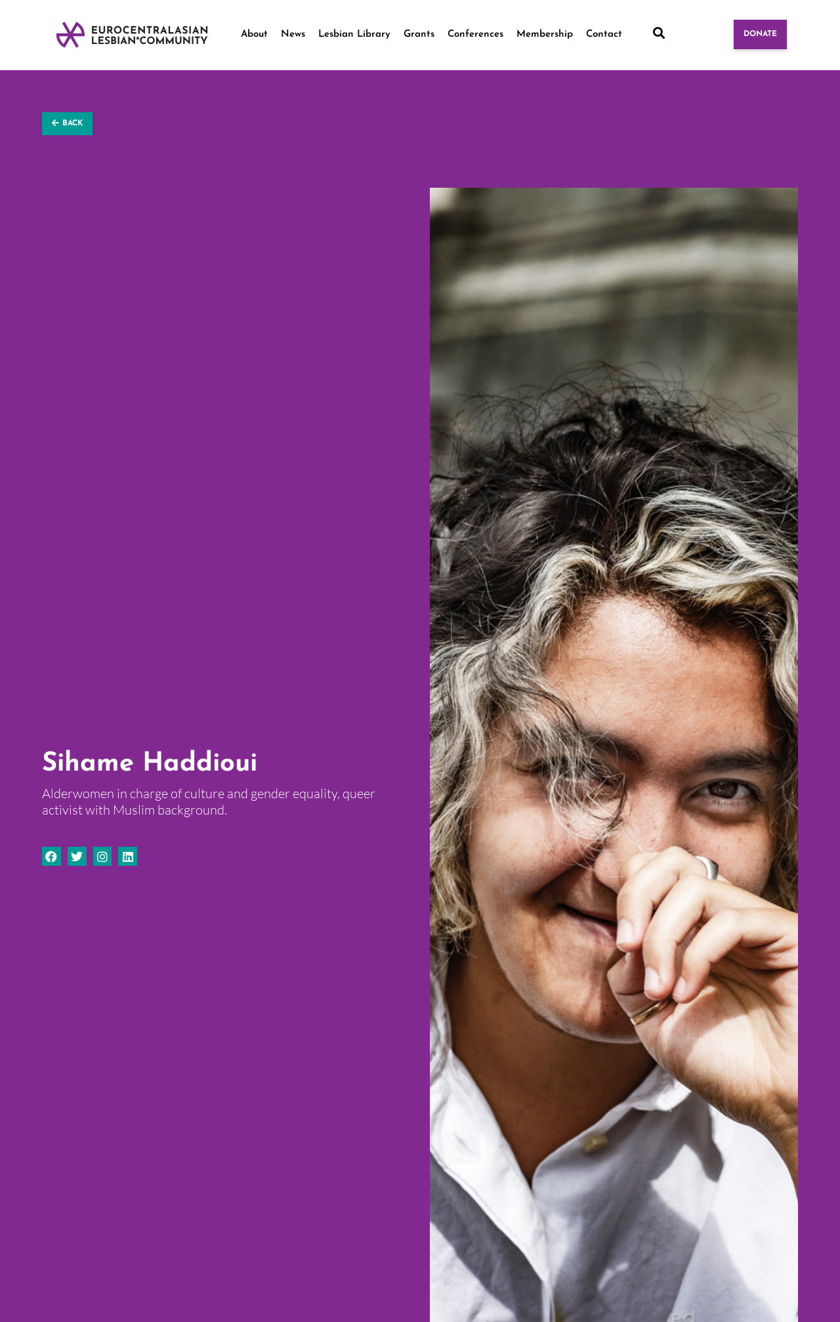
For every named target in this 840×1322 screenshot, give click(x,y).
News (293, 34)
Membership (544, 34)
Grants (419, 34)
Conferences (475, 34)
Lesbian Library (354, 34)
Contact (604, 34)
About (254, 34)
